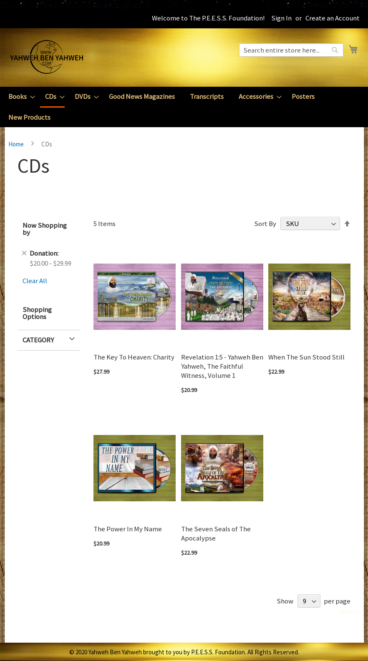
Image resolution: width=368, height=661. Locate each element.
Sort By (265, 223)
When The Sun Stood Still (306, 357)
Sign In (281, 18)
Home (16, 144)
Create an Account (332, 18)
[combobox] (291, 50)
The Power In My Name (127, 528)
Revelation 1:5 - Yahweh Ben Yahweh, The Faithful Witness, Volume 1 (222, 366)
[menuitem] (19, 96)
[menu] (184, 107)
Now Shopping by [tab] (45, 229)
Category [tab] (38, 339)
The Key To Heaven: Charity (133, 357)
